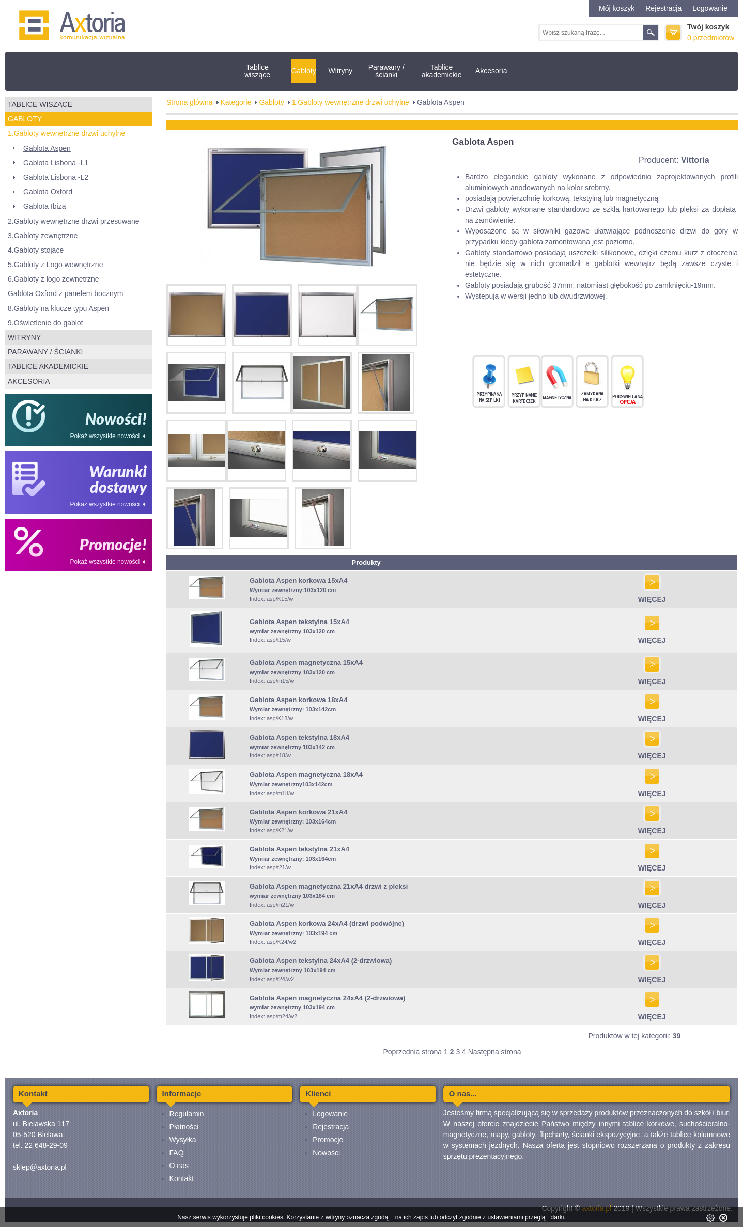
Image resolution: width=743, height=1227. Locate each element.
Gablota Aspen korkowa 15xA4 (299, 580)
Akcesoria (491, 71)
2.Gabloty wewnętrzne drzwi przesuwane (73, 221)
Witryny (341, 71)
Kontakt (181, 1178)
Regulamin (186, 1114)
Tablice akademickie (442, 71)
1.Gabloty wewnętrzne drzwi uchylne (66, 133)
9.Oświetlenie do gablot (45, 323)
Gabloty (303, 71)
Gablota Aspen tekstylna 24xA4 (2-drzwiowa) (321, 961)
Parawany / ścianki (386, 71)
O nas (179, 1165)
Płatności (184, 1127)
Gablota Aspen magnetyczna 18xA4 (306, 775)
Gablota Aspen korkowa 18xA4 (299, 700)
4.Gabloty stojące (36, 250)
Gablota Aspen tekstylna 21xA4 (299, 849)
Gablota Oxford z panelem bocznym (65, 293)
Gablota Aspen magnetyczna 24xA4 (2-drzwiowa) (327, 998)
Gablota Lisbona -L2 (55, 177)
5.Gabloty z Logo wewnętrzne (55, 264)
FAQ (176, 1152)
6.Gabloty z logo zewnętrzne (53, 279)
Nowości (326, 1152)
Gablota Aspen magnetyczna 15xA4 (306, 662)
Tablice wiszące (257, 71)
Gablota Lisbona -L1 (55, 163)
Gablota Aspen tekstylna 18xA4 (299, 737)
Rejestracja (663, 8)
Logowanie (709, 8)
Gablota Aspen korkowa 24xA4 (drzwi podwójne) (327, 923)
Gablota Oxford (47, 192)
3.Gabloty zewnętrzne (43, 235)
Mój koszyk (616, 8)
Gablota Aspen (47, 148)
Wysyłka (182, 1140)
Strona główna (189, 102)
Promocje (328, 1140)
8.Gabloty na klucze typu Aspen (58, 308)
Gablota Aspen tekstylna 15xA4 (299, 622)
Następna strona (494, 1052)
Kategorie (235, 102)
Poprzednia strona (412, 1052)
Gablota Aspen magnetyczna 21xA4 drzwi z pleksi (329, 886)
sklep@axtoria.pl (40, 1167)
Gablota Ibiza (44, 206)
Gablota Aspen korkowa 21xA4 (299, 812)
